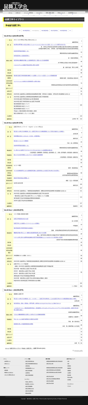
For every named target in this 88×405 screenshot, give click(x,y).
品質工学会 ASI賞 (49, 363)
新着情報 (6, 370)
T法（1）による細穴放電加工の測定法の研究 (26, 319)
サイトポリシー (70, 383)
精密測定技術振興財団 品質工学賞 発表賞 (54, 367)
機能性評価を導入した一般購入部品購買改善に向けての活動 (30, 232)
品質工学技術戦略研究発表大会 (31, 363)
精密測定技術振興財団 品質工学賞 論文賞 (54, 361)
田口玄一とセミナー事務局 (21, 141)
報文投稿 (69, 375)
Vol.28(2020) (44, 30)
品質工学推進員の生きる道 (21, 218)
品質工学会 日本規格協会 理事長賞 (53, 378)
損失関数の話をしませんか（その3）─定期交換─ (27, 136)
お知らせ (18, 12)
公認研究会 (27, 372)
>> (70, 30)
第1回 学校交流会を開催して (21, 178)
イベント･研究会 (28, 12)
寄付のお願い (70, 377)
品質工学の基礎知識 (29, 390)
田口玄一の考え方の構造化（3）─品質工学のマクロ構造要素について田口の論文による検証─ (39, 131)
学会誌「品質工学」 (27, 348)
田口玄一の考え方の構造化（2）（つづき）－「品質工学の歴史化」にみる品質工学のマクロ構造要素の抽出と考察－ (45, 298)
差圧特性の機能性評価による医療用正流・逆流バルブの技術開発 (31, 60)
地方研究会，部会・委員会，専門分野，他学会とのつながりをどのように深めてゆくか (37, 303)
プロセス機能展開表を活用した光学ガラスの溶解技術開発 (29, 314)
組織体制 (69, 368)
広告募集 (69, 379)
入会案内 (69, 372)
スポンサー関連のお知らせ (9, 374)
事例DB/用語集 (28, 393)
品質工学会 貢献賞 (50, 380)
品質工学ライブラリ (15, 348)
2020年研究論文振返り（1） (21, 145)
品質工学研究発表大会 (29, 361)
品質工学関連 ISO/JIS (29, 388)
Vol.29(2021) (35, 30)
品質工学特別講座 (28, 370)
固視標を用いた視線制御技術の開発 (23, 324)
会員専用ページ (72, 12)
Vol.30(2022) (26, 30)
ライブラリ (39, 12)
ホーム (10, 12)
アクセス (69, 386)
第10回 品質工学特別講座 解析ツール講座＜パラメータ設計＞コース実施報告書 (35, 75)
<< (19, 30)
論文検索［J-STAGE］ (29, 383)
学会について (61, 12)
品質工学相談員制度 (29, 375)
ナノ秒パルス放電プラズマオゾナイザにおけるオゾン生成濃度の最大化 (33, 150)
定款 (68, 363)
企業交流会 (27, 365)
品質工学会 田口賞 (50, 376)
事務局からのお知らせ (8, 372)
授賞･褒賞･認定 (50, 12)
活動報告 (69, 370)
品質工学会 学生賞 (50, 383)
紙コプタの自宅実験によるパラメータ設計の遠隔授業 (28, 155)
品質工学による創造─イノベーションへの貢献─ (27, 223)
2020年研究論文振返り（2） (21, 51)
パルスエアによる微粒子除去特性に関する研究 (26, 65)
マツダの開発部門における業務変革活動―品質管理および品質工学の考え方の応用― (37, 170)
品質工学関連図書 (28, 386)
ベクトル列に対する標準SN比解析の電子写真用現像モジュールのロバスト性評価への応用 (38, 237)
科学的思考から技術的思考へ (21, 55)
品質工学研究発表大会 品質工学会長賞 (53, 372)
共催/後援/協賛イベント (29, 368)
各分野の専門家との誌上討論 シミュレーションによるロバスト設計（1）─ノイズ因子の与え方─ (40, 44)
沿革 (68, 361)
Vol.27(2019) (54, 30)
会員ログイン (7, 363)
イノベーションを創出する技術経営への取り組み (27, 81)
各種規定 (69, 365)
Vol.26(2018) (63, 30)
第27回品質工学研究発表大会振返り (23, 228)
